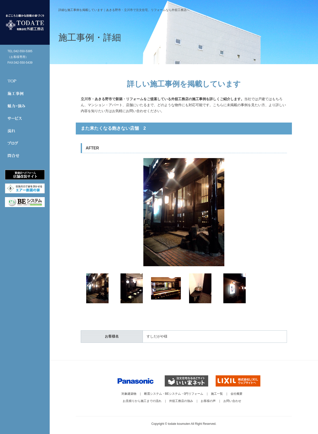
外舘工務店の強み (181, 401)
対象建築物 (128, 393)
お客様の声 (208, 401)
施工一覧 (217, 393)
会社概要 (236, 393)
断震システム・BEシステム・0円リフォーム (173, 393)
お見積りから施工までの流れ (142, 401)
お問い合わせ (232, 401)
